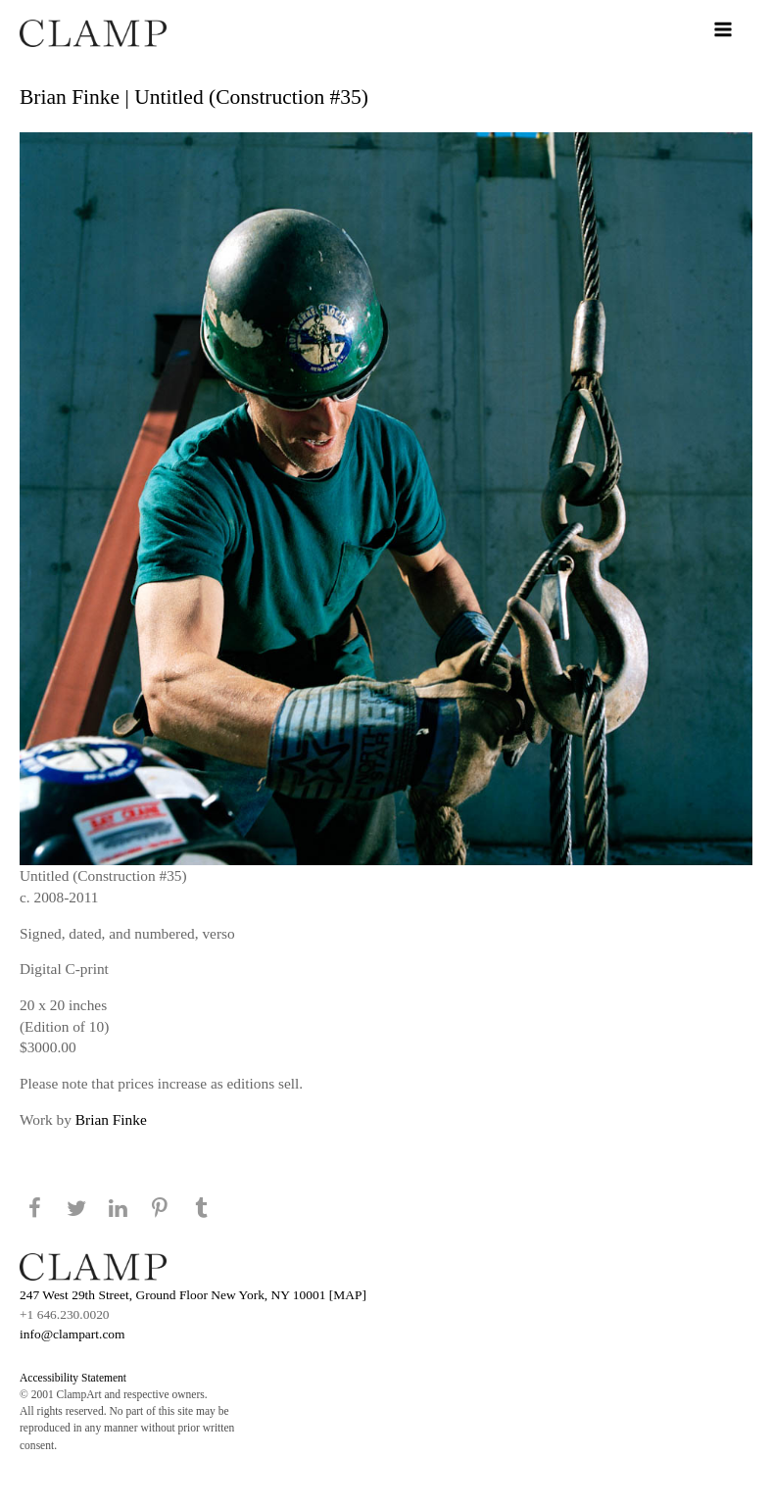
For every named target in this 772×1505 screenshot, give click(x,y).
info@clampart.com (72, 1334)
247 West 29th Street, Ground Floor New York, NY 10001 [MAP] (193, 1294)
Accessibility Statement (73, 1378)
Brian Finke (111, 1119)
